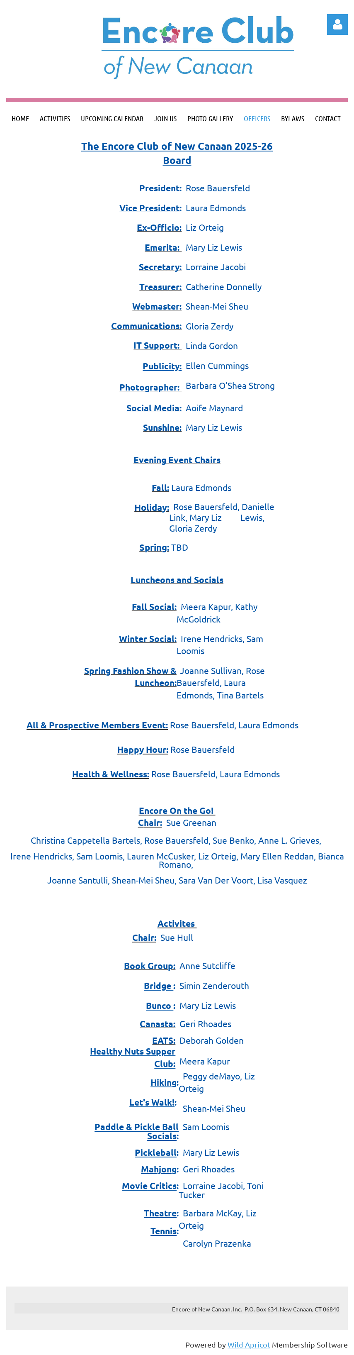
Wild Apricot (249, 1344)
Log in (337, 24)
